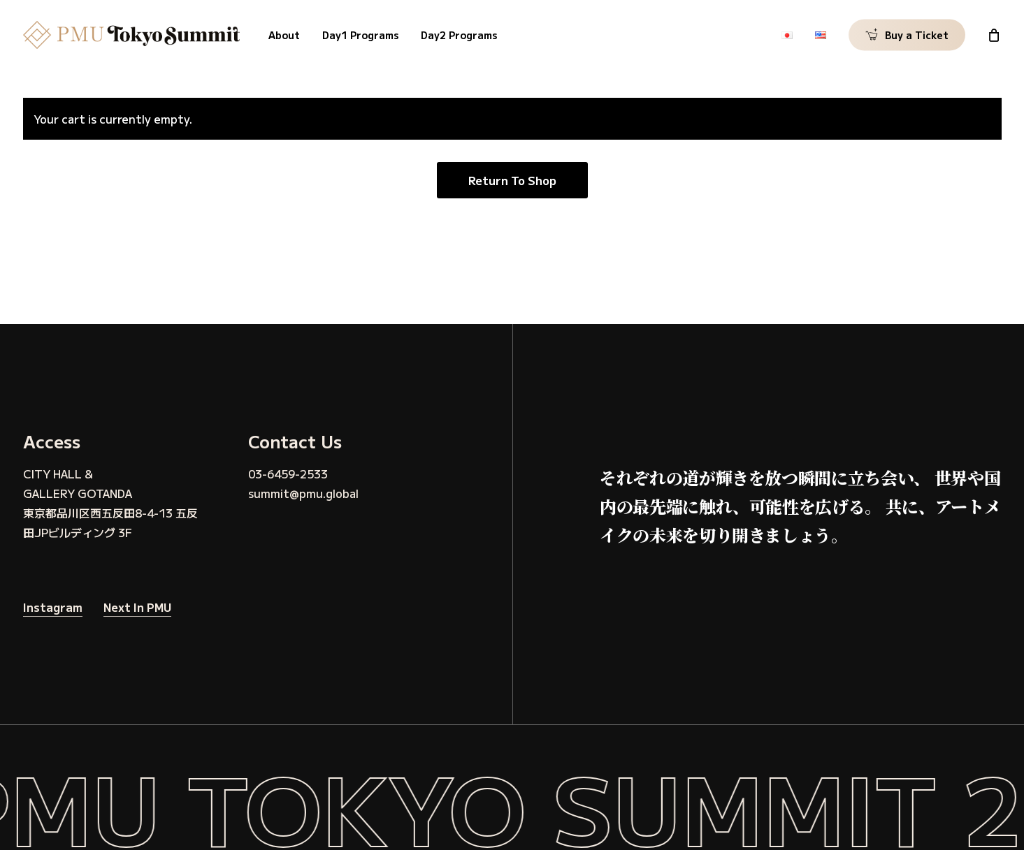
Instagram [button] (52, 607)
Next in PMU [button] (137, 607)
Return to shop (512, 180)
